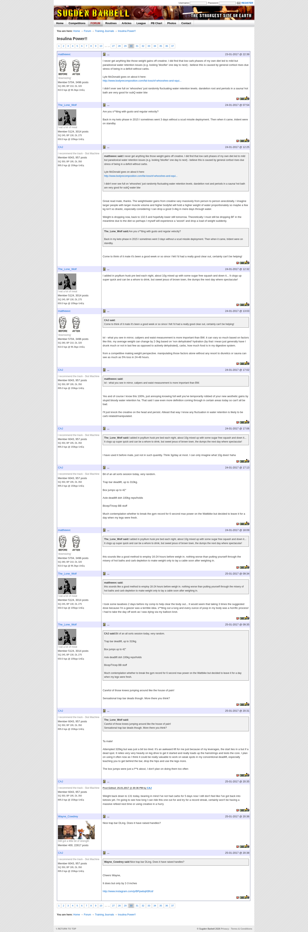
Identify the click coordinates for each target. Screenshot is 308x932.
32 (143, 46)
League (141, 23)
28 (119, 46)
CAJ (60, 147)
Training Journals (104, 31)
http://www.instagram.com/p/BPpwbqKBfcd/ (128, 891)
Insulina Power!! (127, 31)
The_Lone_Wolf (67, 104)
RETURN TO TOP (67, 929)
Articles (126, 23)
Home (60, 23)
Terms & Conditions (241, 929)
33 (149, 46)
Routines (111, 23)
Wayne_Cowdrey (68, 816)
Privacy (225, 929)
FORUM (95, 23)
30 (131, 46)
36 (166, 46)
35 (160, 46)
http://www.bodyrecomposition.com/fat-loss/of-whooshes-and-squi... (142, 80)
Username (184, 3)
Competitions (77, 23)
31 (137, 46)
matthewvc (64, 54)
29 (125, 46)
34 (154, 46)
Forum (87, 31)
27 (113, 46)
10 (101, 46)
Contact (186, 23)
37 (172, 46)
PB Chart (156, 23)
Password (213, 3)
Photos (171, 23)
